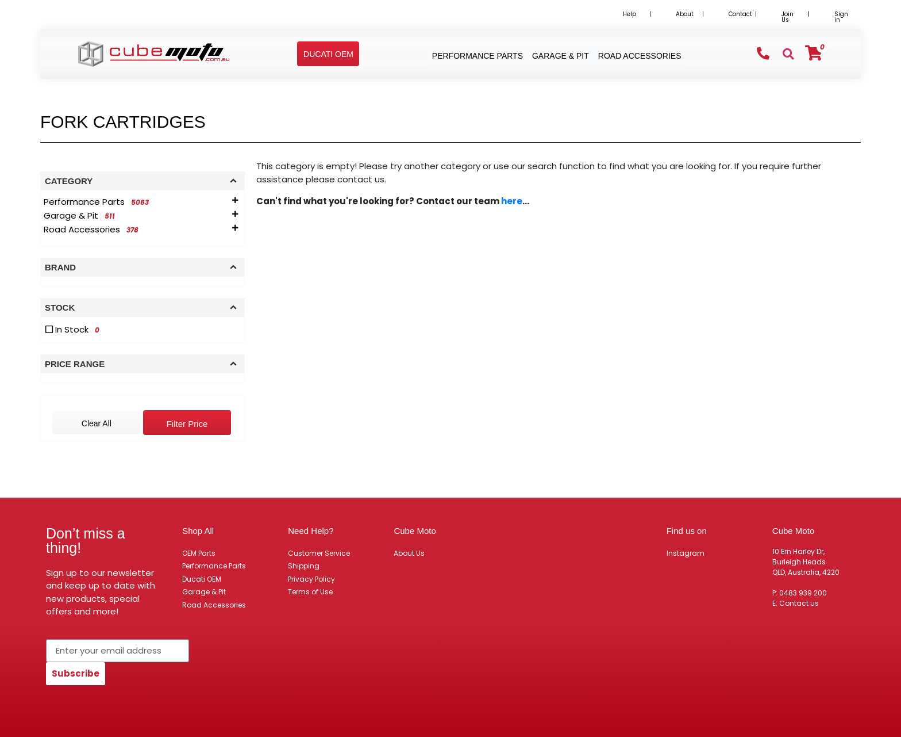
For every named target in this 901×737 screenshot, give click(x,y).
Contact (740, 14)
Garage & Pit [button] (560, 55)
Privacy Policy (311, 579)
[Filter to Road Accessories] (93, 229)
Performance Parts (214, 566)
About (685, 14)
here (511, 201)
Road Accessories (214, 605)
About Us (409, 553)
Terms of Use (310, 592)
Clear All (96, 423)
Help (629, 14)
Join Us (787, 17)
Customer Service (319, 553)
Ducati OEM (201, 579)
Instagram (685, 553)
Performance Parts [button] (477, 55)
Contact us (799, 603)
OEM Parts (198, 553)
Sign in (841, 17)
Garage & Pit (204, 592)
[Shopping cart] (813, 53)
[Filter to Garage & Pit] (81, 216)
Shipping (303, 566)
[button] (328, 54)
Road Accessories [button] (639, 55)
